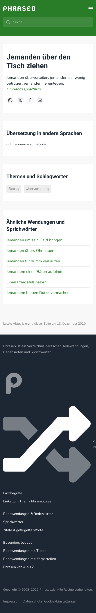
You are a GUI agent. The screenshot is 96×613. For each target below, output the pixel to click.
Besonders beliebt (17, 542)
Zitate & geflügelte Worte (23, 530)
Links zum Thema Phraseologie (27, 501)
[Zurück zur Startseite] (19, 8)
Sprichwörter (13, 522)
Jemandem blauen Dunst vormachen (37, 292)
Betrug (14, 188)
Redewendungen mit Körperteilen (29, 559)
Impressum (12, 601)
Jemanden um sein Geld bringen (34, 240)
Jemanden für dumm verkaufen (33, 261)
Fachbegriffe (12, 493)
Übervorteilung (37, 188)
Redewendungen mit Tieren (24, 550)
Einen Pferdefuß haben (26, 282)
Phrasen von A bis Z (18, 567)
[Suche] (48, 22)
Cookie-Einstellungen (61, 601)
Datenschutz (32, 601)
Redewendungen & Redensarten (28, 513)
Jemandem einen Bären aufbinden (36, 271)
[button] (90, 8)
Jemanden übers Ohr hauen (30, 250)
